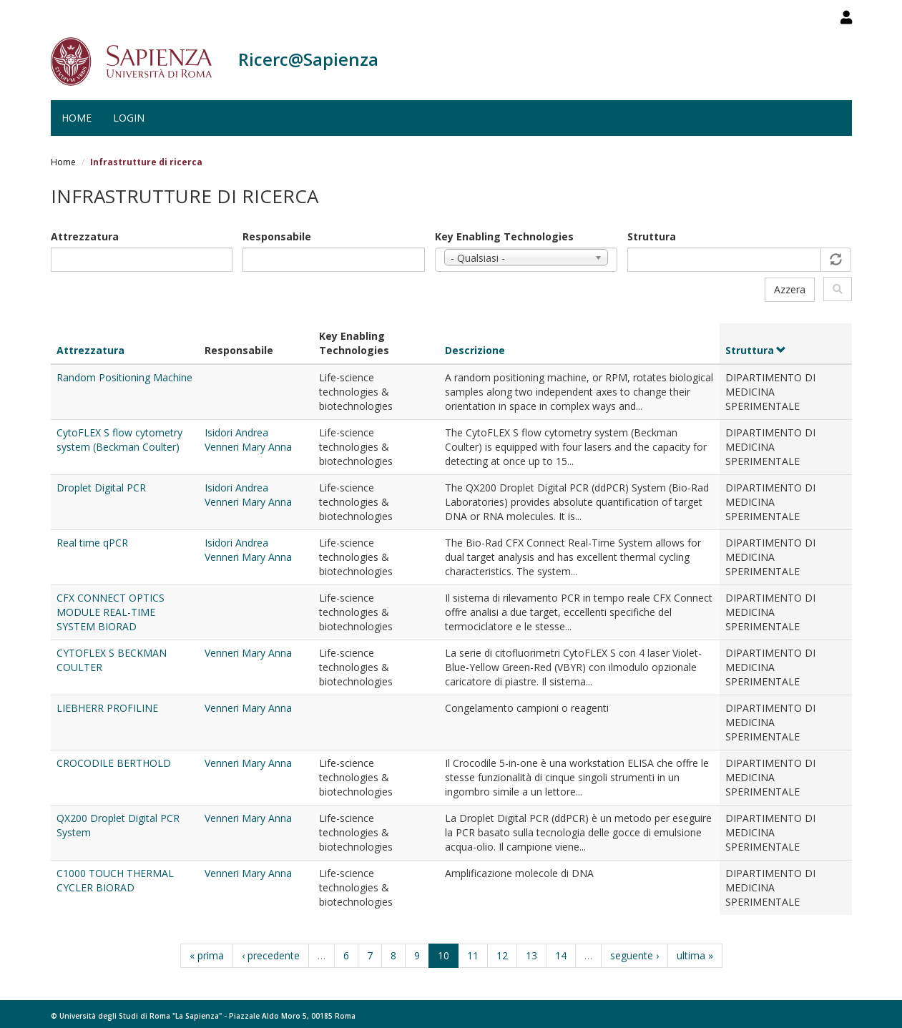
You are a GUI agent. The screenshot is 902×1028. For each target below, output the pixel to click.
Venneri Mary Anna (248, 447)
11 (473, 955)
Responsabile (276, 236)
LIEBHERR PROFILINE (107, 708)
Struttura (651, 236)
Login (128, 117)
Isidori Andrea (236, 432)
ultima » (695, 955)
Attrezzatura (85, 236)
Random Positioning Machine (124, 377)
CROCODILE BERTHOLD (114, 763)
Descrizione (475, 350)
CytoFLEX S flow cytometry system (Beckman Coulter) (119, 440)
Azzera (789, 289)
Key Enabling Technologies (504, 236)
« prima (207, 955)
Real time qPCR (92, 542)
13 (531, 955)
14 (561, 955)
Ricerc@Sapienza (308, 59)
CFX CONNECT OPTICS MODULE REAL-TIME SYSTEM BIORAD (111, 612)
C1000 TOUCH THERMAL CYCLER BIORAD (115, 880)
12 (502, 955)
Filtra (837, 289)
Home (77, 117)
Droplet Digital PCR (101, 487)
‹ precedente (271, 955)
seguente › (634, 955)
